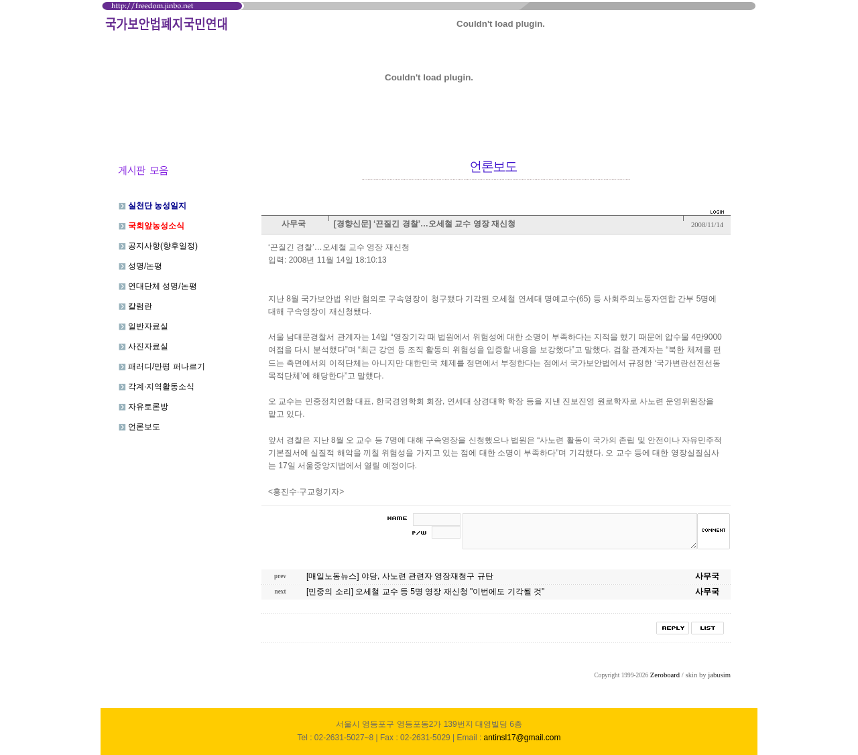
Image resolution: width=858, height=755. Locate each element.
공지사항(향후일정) (158, 246)
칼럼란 (135, 306)
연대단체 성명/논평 (158, 286)
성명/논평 (141, 266)
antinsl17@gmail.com (522, 737)
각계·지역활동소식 (157, 386)
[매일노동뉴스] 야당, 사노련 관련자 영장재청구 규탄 (399, 576)
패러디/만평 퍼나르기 (162, 366)
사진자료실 (143, 346)
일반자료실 (143, 326)
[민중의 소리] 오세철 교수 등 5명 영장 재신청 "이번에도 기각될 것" (425, 591)
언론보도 (139, 426)
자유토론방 (143, 406)
